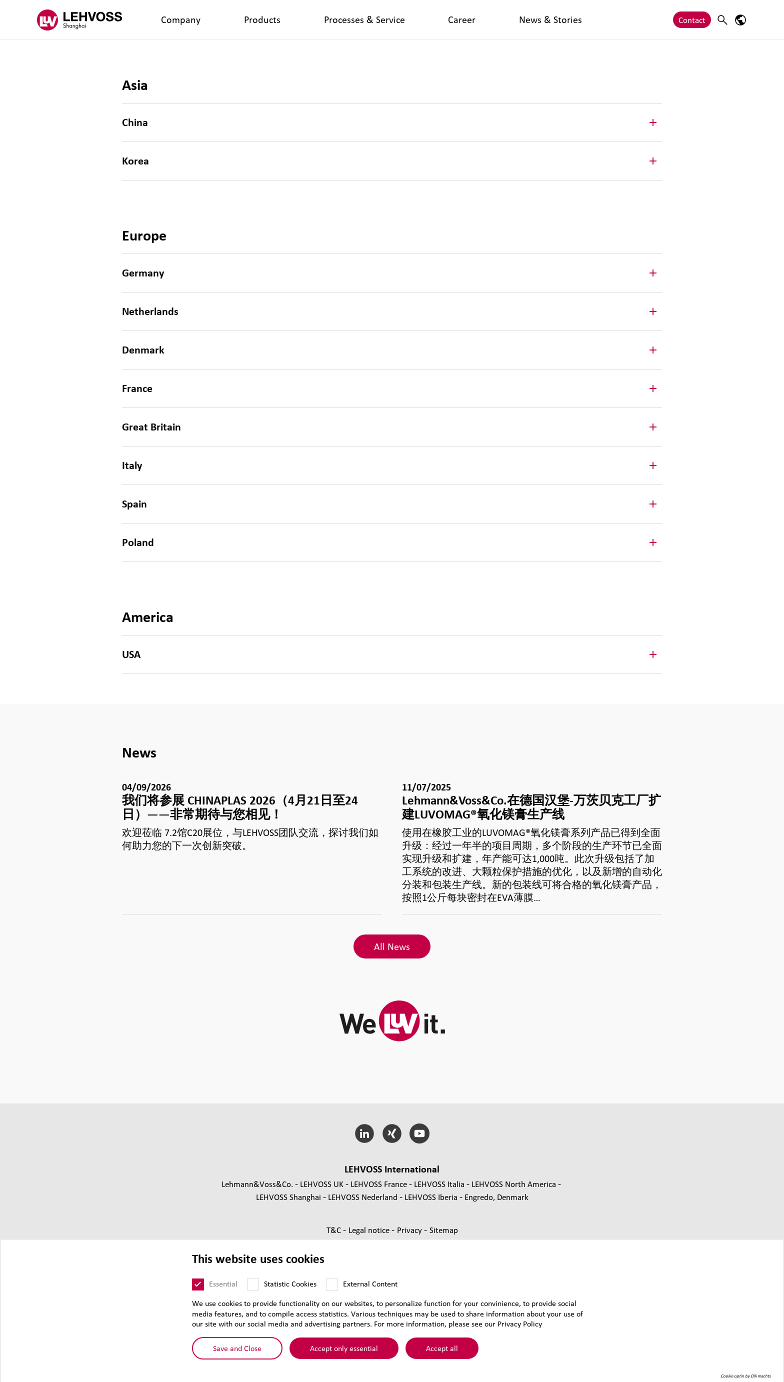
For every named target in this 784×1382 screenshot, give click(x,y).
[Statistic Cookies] (253, 1284)
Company (161, 19)
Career (321, 19)
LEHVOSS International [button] (392, 1169)
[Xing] (392, 1134)
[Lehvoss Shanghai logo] (79, 19)
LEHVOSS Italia (439, 1183)
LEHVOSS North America (514, 1183)
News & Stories (370, 19)
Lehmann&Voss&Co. (257, 1183)
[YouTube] (419, 1134)
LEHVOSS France (378, 1183)
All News (392, 946)
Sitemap (444, 1229)
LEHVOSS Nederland (363, 1197)
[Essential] (198, 1284)
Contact (692, 19)
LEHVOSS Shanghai (288, 1197)
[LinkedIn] (364, 1134)
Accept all (442, 1348)
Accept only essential (344, 1348)
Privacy (410, 1229)
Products (204, 19)
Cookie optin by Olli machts (745, 1376)
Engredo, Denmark (496, 1197)
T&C (334, 1229)
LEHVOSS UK (322, 1183)
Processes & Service (265, 19)
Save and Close (237, 1348)
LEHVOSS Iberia (431, 1197)
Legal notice (370, 1229)
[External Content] (332, 1284)
